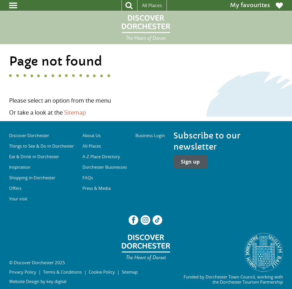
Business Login (150, 135)
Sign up (190, 161)
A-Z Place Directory (101, 156)
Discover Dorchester (29, 135)
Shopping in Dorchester (32, 177)
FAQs (87, 177)
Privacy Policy (22, 272)
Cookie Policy (102, 272)
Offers (15, 188)
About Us (91, 135)
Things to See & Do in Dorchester (41, 146)
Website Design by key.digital (37, 281)
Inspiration (19, 167)
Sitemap (75, 112)
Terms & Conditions (62, 272)
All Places (152, 5)
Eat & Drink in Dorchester (34, 156)
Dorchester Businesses (104, 167)
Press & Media (96, 188)
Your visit (18, 199)
